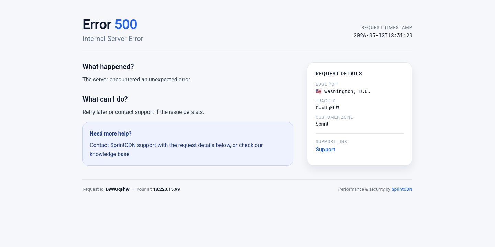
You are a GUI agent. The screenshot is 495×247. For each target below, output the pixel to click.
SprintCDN (402, 189)
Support (325, 149)
